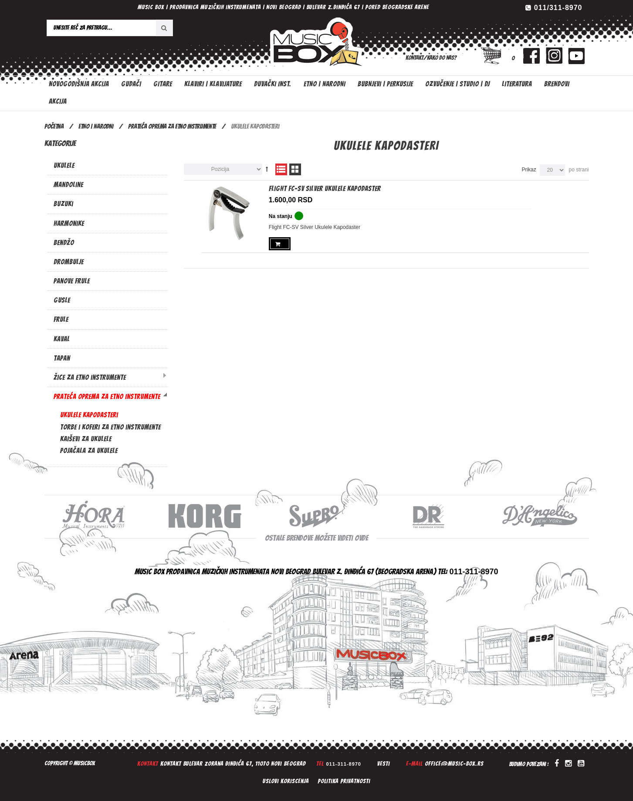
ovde (361, 538)
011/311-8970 (558, 7)
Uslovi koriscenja (286, 781)
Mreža (295, 169)
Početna (54, 126)
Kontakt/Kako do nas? (431, 58)
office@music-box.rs (454, 763)
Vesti (383, 763)
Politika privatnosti (344, 781)
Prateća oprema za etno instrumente (172, 126)
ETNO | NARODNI (95, 126)
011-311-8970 (343, 764)
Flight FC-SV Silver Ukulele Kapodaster (325, 188)
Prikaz (528, 170)
